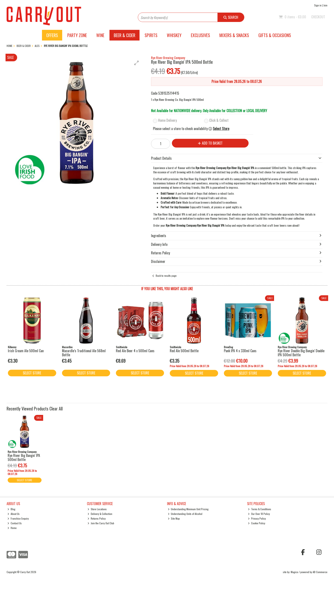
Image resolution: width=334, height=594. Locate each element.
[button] (136, 62)
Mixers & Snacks (234, 35)
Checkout (318, 16)
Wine (100, 35)
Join (325, 5)
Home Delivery (167, 120)
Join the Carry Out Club (101, 523)
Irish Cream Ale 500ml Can (26, 350)
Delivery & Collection (100, 514)
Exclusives (200, 35)
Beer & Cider (124, 35)
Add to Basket (210, 143)
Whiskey (174, 35)
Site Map (174, 518)
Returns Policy (97, 518)
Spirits (151, 35)
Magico (294, 572)
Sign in (317, 5)
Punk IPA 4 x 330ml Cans (240, 350)
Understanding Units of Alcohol (185, 514)
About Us (13, 514)
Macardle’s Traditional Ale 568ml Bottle (84, 352)
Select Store (221, 129)
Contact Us (14, 523)
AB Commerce (320, 572)
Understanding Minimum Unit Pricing (188, 509)
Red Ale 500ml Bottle (184, 350)
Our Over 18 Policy (259, 514)
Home (12, 528)
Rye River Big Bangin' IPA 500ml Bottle (24, 457)
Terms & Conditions (259, 509)
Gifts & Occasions (274, 35)
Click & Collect (219, 120)
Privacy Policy (257, 518)
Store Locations (97, 509)
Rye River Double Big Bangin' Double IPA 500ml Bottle (301, 352)
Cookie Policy (256, 523)
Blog (11, 509)
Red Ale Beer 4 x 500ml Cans (135, 350)
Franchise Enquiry (18, 518)
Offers (52, 35)
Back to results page (166, 275)
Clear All (56, 408)
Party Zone (77, 35)
